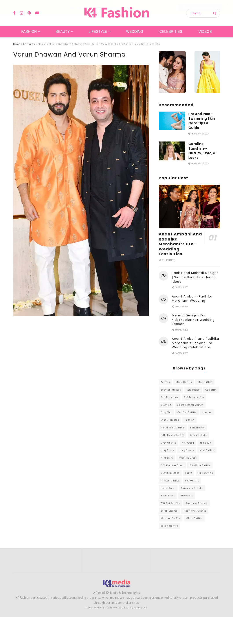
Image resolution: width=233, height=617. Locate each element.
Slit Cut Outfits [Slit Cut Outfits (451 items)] (170, 503)
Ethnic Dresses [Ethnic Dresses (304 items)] (170, 419)
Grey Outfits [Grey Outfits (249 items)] (168, 442)
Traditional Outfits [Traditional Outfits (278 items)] (194, 510)
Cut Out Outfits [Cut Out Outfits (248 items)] (186, 412)
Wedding (134, 31)
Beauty (63, 31)
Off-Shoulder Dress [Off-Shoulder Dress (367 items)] (172, 465)
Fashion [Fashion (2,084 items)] (189, 419)
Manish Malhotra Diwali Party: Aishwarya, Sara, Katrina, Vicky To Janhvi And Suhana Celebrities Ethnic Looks (99, 44)
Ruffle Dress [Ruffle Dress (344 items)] (168, 488)
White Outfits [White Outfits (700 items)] (194, 518)
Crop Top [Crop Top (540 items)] (166, 412)
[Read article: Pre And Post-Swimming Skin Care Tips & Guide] (172, 120)
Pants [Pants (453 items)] (188, 472)
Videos (205, 31)
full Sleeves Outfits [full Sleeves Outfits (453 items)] (172, 435)
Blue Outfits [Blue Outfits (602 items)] (205, 382)
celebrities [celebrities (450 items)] (193, 389)
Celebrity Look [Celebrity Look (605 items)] (169, 397)
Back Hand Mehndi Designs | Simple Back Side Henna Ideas (195, 277)
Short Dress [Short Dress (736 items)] (168, 495)
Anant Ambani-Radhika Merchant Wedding (192, 298)
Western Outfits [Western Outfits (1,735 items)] (170, 518)
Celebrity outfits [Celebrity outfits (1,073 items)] (194, 397)
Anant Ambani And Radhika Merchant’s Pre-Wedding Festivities (180, 244)
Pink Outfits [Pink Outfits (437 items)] (205, 472)
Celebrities (170, 31)
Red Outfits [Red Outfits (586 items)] (192, 480)
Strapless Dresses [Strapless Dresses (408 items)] (196, 503)
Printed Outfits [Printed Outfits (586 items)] (170, 480)
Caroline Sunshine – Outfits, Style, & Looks (202, 150)
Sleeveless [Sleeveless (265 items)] (187, 495)
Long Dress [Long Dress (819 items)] (167, 450)
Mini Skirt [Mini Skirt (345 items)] (167, 457)
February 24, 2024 (198, 133)
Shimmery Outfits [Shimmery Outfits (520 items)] (192, 488)
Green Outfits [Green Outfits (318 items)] (198, 435)
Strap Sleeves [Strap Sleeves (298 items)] (169, 510)
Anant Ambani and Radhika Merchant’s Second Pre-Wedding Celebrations (195, 342)
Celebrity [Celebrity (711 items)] (210, 389)
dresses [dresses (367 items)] (206, 412)
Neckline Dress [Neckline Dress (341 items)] (188, 457)
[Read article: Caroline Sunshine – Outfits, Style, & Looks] (172, 150)
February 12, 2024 (198, 163)
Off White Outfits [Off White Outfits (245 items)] (199, 465)
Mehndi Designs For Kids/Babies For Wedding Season (193, 319)
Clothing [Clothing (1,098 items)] (166, 404)
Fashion (29, 31)
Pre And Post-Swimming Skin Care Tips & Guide (201, 120)
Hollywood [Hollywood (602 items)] (188, 442)
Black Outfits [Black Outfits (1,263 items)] (184, 382)
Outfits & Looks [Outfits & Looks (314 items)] (170, 472)
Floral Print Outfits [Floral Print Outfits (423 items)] (172, 427)
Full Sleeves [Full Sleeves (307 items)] (197, 427)
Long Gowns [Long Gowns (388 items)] (187, 450)
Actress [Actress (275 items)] (165, 382)
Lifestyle (98, 31)
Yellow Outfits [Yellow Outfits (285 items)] (169, 525)
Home (16, 44)
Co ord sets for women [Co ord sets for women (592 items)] (190, 404)
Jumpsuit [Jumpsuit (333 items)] (205, 442)
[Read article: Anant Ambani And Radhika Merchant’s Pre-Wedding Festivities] (189, 206)
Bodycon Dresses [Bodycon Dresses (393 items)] (171, 389)
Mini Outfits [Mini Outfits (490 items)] (207, 450)
